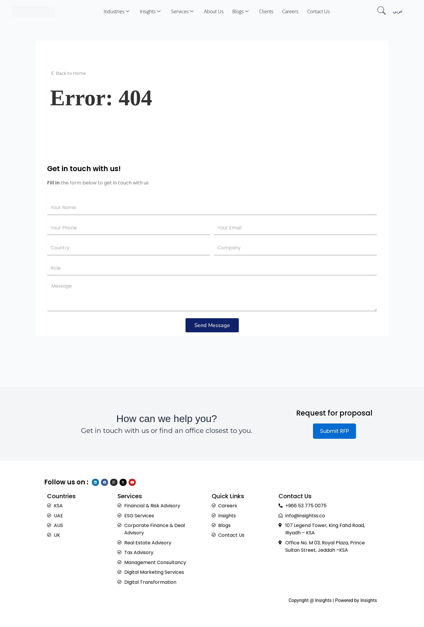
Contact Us (318, 11)
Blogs (240, 11)
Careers (290, 11)
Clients (266, 11)
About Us (213, 11)
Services (182, 11)
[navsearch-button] (381, 11)
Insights (150, 11)
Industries (116, 11)
